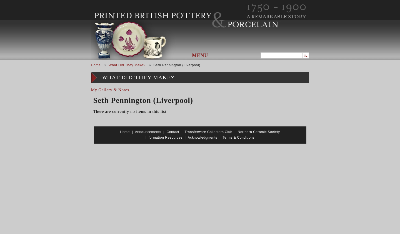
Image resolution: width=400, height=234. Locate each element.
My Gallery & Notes (110, 90)
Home (96, 65)
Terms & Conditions (238, 137)
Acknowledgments (202, 137)
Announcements (148, 132)
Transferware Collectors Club (208, 132)
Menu (200, 55)
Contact (173, 132)
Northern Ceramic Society (259, 132)
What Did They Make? (127, 65)
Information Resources (164, 137)
